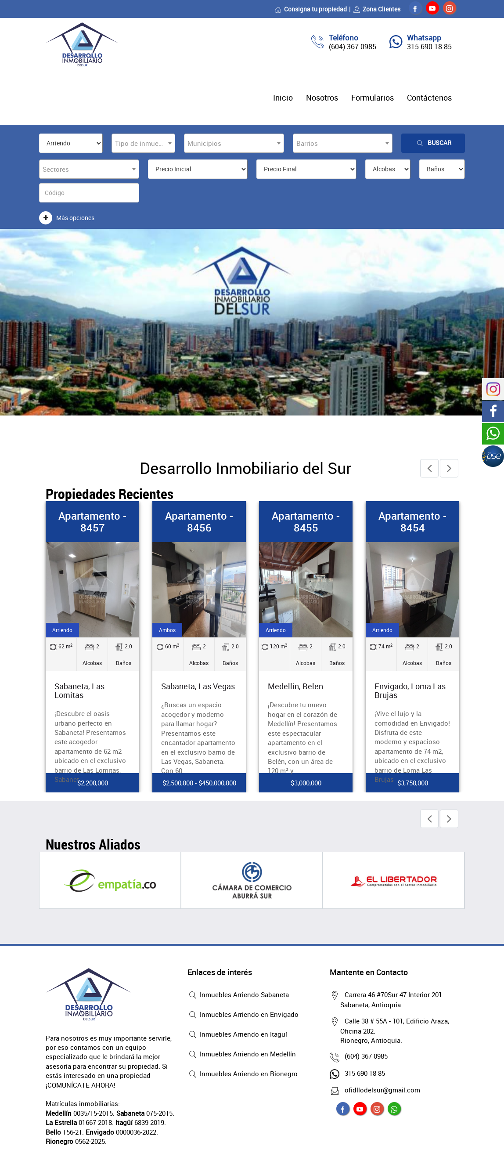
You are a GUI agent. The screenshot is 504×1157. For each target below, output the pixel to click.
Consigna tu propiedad (310, 9)
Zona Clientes (376, 9)
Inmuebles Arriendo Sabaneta (238, 995)
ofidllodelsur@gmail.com (380, 1089)
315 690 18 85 (429, 46)
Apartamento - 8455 (306, 521)
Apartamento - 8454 (412, 521)
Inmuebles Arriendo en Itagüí (237, 1035)
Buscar (433, 143)
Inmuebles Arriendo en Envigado (243, 1015)
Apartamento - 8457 (92, 521)
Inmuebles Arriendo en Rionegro (242, 1074)
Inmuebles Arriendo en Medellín (241, 1054)
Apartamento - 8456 (199, 521)
